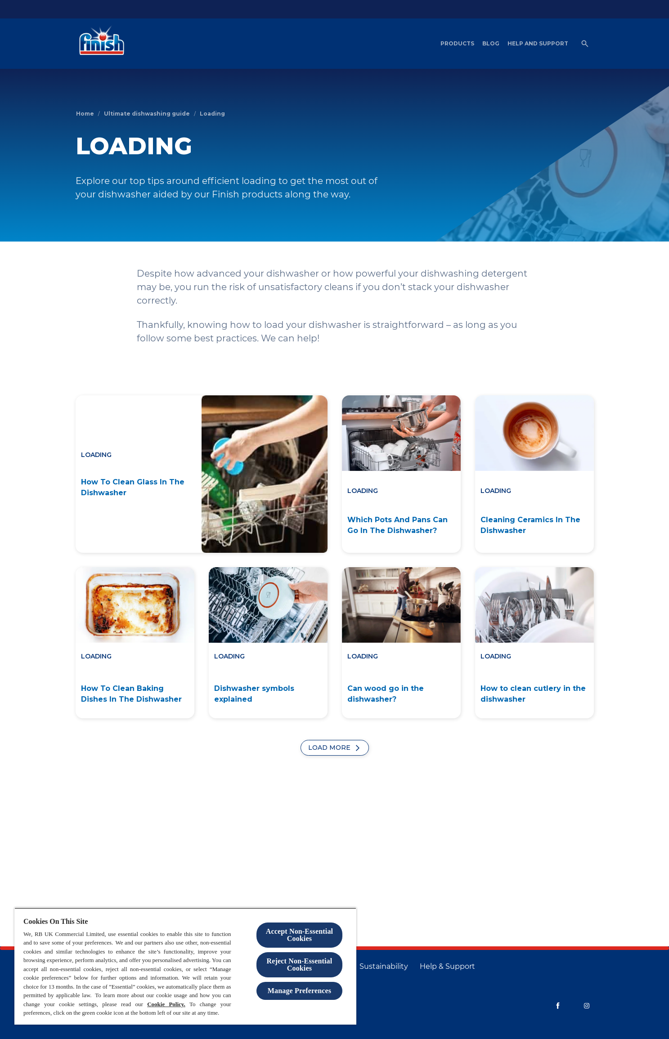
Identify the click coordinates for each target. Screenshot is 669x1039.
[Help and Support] (538, 43)
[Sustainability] (384, 966)
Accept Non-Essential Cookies (299, 934)
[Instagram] (586, 1006)
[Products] (457, 43)
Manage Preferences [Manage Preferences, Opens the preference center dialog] (299, 990)
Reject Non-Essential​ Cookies (299, 964)
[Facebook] (558, 1006)
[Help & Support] (447, 966)
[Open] (585, 44)
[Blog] (491, 43)
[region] (185, 966)
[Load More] (335, 748)
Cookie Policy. (166, 1004)
